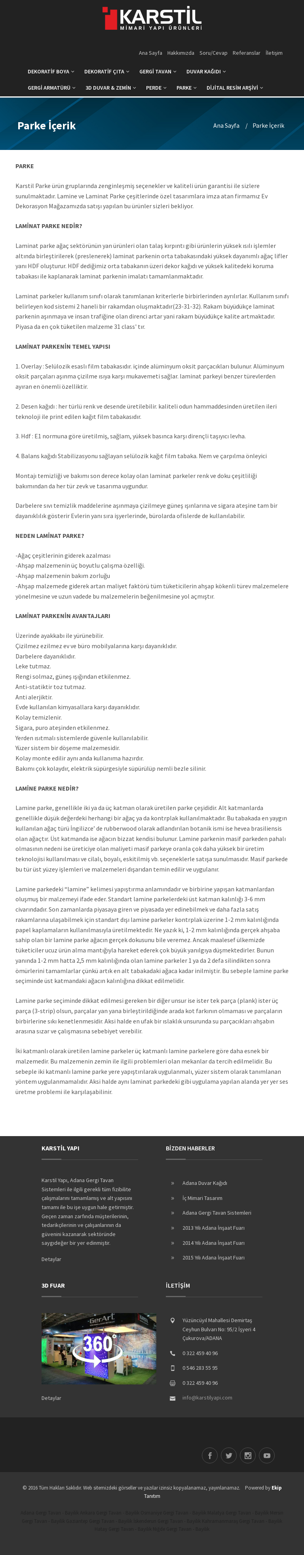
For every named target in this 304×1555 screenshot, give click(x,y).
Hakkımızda (180, 52)
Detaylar (51, 1259)
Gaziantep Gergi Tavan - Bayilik (99, 1521)
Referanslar (246, 52)
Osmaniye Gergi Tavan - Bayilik (173, 1512)
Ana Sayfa (150, 52)
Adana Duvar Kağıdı (204, 1182)
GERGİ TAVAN (158, 71)
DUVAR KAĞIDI (206, 71)
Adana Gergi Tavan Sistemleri (216, 1212)
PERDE (156, 87)
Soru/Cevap (214, 52)
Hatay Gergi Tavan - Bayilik (123, 1529)
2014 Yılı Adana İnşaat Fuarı (213, 1242)
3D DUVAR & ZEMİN (111, 87)
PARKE (187, 87)
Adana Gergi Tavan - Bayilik (50, 1512)
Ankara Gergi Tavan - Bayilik (109, 1512)
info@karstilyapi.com (207, 1397)
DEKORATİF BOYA (51, 71)
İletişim (274, 52)
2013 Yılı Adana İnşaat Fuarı (213, 1227)
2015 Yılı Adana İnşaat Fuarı (213, 1257)
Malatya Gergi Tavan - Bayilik (238, 1512)
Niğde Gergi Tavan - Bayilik (181, 1529)
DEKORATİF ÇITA (106, 71)
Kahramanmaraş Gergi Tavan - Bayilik (242, 1521)
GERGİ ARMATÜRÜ (52, 87)
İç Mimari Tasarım (202, 1198)
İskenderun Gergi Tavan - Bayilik (167, 1521)
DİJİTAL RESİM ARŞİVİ (235, 87)
